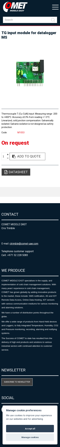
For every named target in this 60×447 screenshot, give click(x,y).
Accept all (30, 428)
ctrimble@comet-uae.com (24, 243)
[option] (29, 73)
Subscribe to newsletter (17, 382)
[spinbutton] (5, 156)
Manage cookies (30, 437)
